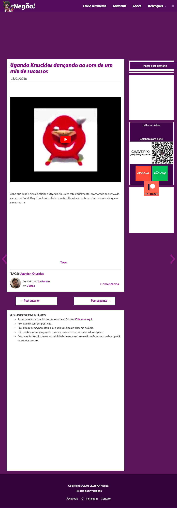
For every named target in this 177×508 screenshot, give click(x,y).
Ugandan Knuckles (31, 274)
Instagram (92, 498)
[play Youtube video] (65, 140)
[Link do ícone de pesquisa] (173, 6)
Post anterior (30, 301)
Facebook (72, 498)
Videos (31, 286)
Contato (106, 498)
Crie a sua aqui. (83, 319)
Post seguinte (101, 301)
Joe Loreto (43, 281)
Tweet (63, 262)
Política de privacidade (89, 491)
